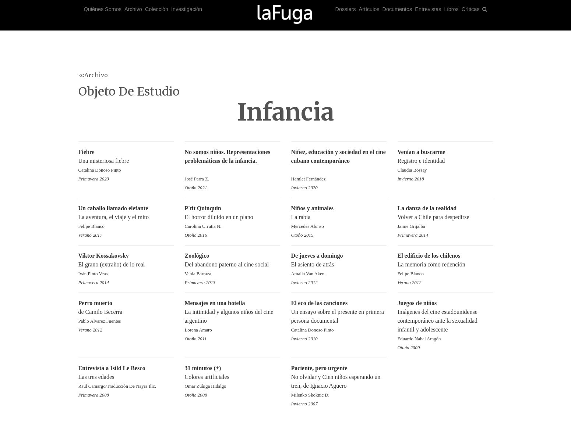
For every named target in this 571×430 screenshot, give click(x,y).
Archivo (133, 9)
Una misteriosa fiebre (126, 161)
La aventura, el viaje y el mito (126, 218)
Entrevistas (428, 9)
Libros (451, 9)
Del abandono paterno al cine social (232, 265)
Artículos (369, 9)
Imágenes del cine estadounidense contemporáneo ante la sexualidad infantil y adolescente (445, 321)
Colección (156, 9)
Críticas (471, 9)
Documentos (397, 9)
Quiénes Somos (102, 9)
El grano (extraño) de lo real (126, 265)
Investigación (186, 9)
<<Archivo (93, 75)
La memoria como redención (445, 265)
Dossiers (345, 9)
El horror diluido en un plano (232, 218)
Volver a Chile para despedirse (445, 218)
